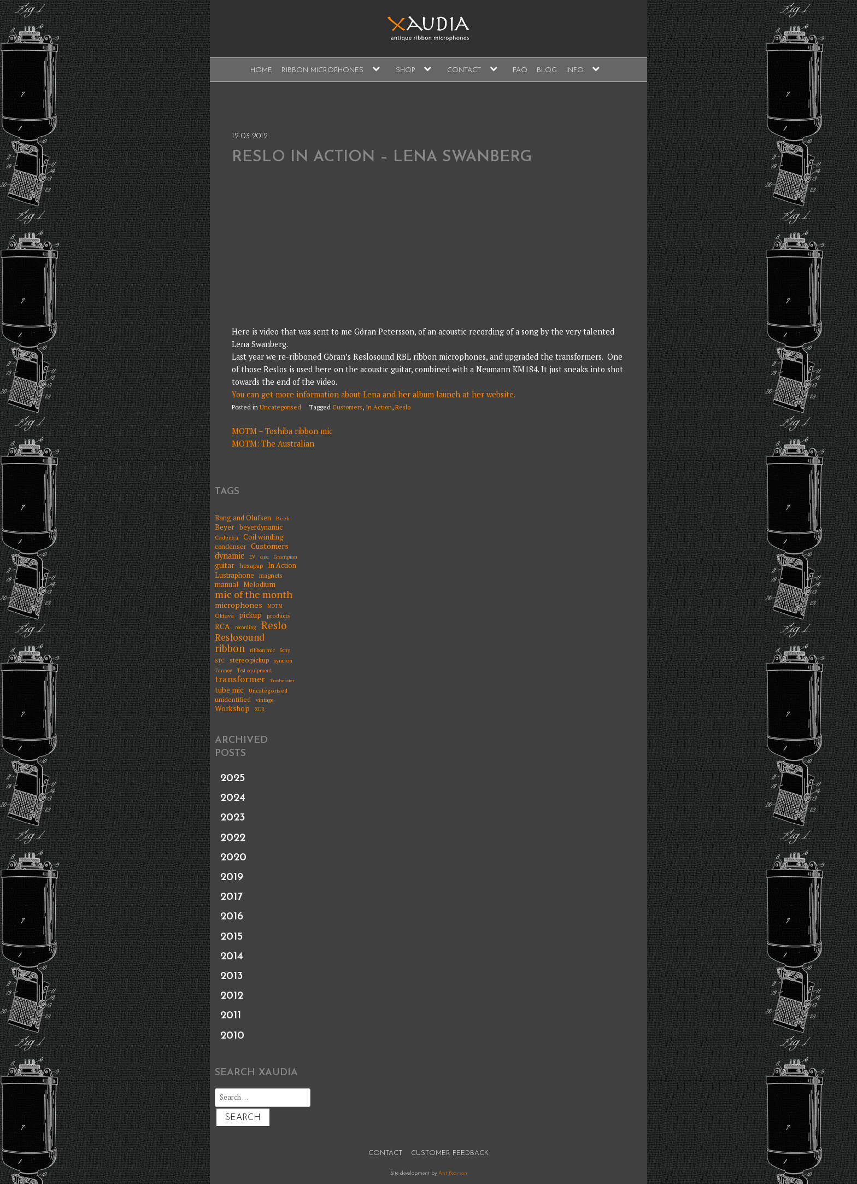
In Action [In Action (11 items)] (282, 565)
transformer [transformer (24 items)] (240, 679)
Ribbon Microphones (322, 70)
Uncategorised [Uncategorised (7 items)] (268, 690)
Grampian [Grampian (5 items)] (285, 557)
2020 (233, 857)
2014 (231, 956)
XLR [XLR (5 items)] (260, 710)
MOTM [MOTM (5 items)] (275, 606)
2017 (231, 897)
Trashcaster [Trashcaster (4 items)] (282, 680)
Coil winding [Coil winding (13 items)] (263, 536)
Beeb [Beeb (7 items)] (283, 518)
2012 (231, 995)
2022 (232, 838)
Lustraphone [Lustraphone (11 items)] (234, 575)
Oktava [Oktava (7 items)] (224, 615)
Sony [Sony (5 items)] (285, 651)
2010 (232, 1035)
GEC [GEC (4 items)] (264, 557)
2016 (231, 916)
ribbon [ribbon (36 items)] (230, 649)
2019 (231, 877)
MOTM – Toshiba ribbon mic (282, 431)
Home (261, 70)
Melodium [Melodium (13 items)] (259, 584)
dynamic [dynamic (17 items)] (229, 556)
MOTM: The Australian (273, 443)
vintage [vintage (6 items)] (264, 700)
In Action (379, 407)
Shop (405, 70)
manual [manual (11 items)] (226, 585)
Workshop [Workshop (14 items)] (232, 708)
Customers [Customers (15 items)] (270, 546)
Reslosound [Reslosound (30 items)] (240, 637)
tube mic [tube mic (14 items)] (229, 689)
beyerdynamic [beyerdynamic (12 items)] (261, 527)
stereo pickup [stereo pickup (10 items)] (249, 660)
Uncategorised (280, 407)
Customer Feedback (450, 1153)
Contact (464, 70)
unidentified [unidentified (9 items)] (233, 700)
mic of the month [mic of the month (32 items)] (253, 594)
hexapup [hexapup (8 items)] (251, 566)
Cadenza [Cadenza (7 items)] (226, 537)
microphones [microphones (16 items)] (238, 604)
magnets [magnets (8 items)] (270, 575)
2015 (231, 936)
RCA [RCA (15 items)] (222, 626)
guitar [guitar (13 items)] (224, 565)
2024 (232, 798)
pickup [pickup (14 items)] (250, 615)
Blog (547, 70)
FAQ (520, 70)
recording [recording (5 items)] (245, 628)
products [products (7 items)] (278, 615)
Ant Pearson (452, 1173)
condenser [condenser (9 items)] (230, 546)
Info (575, 70)
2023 (232, 817)
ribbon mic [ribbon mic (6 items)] (262, 650)
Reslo (402, 407)
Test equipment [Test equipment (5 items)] (254, 671)
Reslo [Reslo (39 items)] (274, 625)
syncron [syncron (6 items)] (283, 661)
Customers (347, 407)
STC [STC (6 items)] (220, 661)
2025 (232, 778)
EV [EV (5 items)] (252, 557)
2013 (231, 976)
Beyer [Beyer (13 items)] (224, 527)
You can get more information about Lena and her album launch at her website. (373, 394)
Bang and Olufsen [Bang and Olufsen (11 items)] (243, 518)
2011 (230, 1015)
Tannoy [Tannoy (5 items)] (223, 671)
